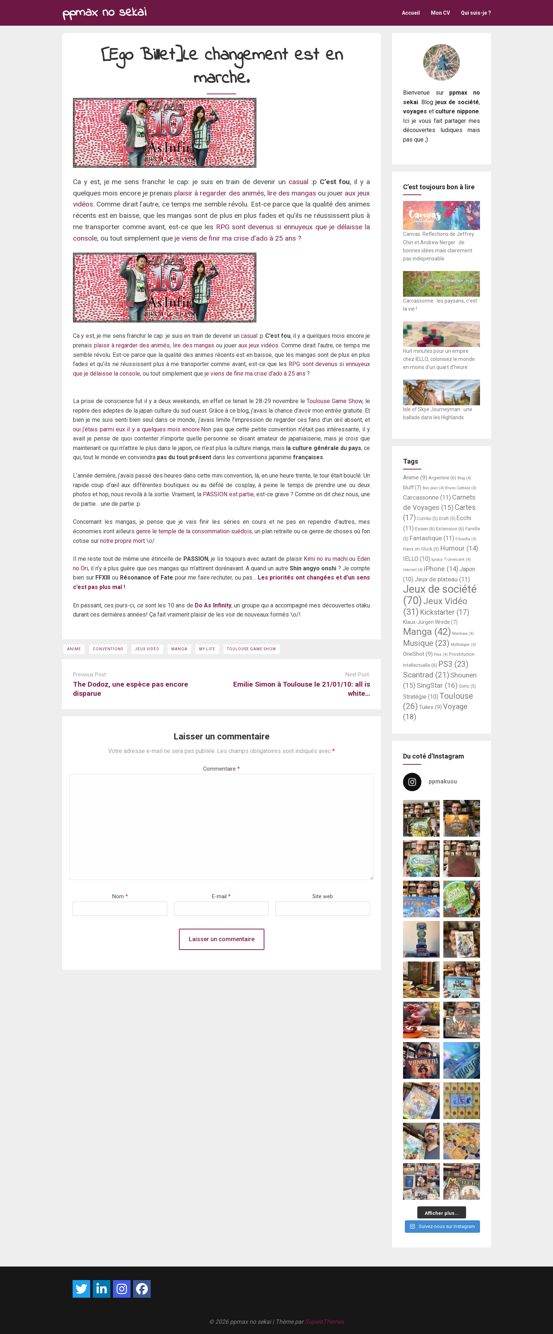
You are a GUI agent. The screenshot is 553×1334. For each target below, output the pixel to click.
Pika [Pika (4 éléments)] (441, 654)
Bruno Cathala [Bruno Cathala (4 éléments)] (460, 488)
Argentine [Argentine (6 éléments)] (442, 477)
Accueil (411, 13)
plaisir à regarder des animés (219, 193)
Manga (179, 649)
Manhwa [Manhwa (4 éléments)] (463, 633)
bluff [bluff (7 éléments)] (412, 487)
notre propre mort (122, 540)
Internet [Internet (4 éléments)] (413, 569)
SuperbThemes (324, 1321)
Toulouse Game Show (334, 401)
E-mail (221, 896)
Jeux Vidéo (147, 649)
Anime (74, 649)
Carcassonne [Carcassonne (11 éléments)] (427, 497)
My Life (207, 649)
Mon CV (440, 13)
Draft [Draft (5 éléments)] (447, 518)
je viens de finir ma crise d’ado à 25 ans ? (237, 238)
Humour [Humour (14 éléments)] (459, 548)
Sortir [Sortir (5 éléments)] (467, 686)
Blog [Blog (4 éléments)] (464, 478)
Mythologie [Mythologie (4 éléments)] (463, 644)
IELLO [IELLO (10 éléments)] (416, 558)
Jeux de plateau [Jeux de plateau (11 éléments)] (442, 579)
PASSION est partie (228, 494)
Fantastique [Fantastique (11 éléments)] (432, 538)
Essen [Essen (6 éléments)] (425, 528)
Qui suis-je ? (476, 13)
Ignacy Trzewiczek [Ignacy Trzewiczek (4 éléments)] (451, 559)
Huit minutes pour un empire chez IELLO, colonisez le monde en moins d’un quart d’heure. (439, 359)
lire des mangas (291, 193)
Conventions (108, 649)
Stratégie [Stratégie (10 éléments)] (420, 696)
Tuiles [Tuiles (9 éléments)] (430, 707)
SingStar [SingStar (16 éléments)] (437, 685)
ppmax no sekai (104, 12)
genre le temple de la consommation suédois (194, 531)
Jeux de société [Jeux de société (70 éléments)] (440, 595)
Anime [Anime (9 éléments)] (415, 477)
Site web (322, 896)
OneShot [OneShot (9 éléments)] (418, 654)
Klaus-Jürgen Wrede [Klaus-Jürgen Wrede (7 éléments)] (430, 622)
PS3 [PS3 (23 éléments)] (453, 664)
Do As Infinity (213, 605)
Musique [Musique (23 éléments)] (426, 643)
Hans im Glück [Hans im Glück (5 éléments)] (421, 549)
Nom (120, 896)
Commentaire (221, 769)
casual (298, 182)
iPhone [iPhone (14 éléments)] (441, 569)
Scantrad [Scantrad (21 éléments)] (426, 674)
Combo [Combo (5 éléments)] (427, 518)
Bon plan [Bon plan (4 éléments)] (433, 488)
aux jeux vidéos (257, 345)
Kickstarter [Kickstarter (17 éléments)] (444, 612)
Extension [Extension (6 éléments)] (450, 528)
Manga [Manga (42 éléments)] (427, 631)
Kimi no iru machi (326, 558)
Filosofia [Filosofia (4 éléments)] (465, 539)
